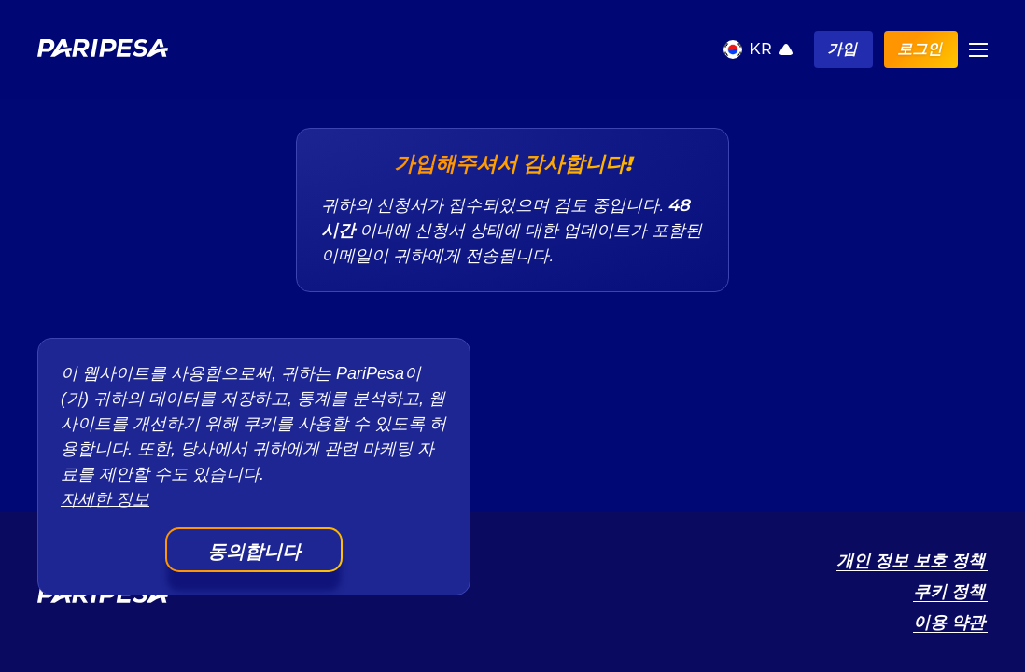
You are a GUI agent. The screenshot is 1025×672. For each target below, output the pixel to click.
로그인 (919, 49)
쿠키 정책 (949, 591)
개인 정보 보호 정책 (910, 561)
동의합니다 (254, 551)
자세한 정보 (105, 499)
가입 (842, 49)
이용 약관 (949, 622)
